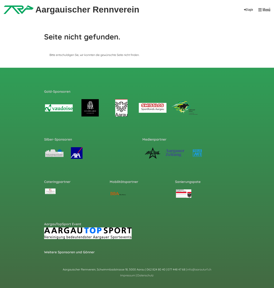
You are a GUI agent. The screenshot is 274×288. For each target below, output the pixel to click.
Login (248, 9)
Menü (264, 9)
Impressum (127, 275)
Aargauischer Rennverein (87, 9)
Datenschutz (145, 275)
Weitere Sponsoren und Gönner (69, 252)
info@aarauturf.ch (199, 269)
